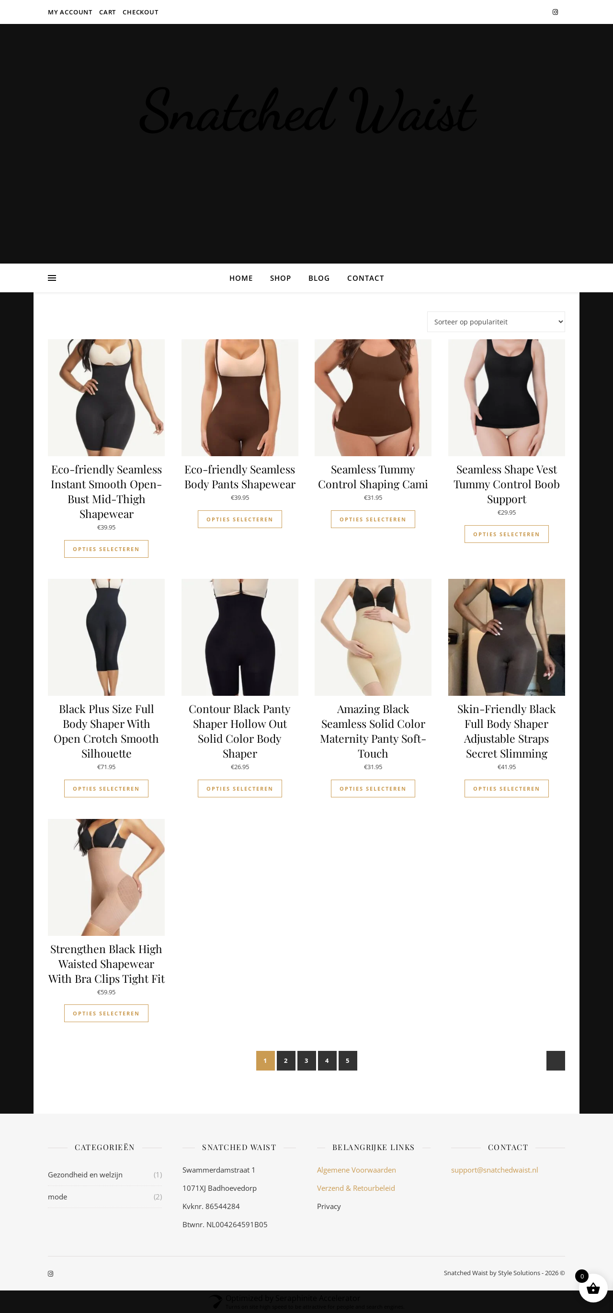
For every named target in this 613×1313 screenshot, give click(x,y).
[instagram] (555, 12)
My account (70, 12)
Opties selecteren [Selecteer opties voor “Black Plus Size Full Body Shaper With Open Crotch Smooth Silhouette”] (106, 788)
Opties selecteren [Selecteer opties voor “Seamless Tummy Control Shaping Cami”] (373, 519)
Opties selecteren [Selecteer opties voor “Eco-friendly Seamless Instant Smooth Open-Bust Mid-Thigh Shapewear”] (106, 549)
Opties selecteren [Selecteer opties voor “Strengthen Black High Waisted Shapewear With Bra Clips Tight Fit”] (106, 1013)
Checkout (140, 12)
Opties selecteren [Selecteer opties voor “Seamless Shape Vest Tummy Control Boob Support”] (506, 534)
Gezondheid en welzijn (85, 1174)
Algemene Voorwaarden (356, 1170)
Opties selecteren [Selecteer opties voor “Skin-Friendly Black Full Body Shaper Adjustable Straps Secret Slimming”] (506, 788)
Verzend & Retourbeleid (356, 1188)
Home (241, 278)
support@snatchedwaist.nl (494, 1170)
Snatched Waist (306, 110)
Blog (319, 278)
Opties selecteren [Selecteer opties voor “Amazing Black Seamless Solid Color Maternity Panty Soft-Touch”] (373, 788)
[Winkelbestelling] (496, 321)
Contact (365, 278)
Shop (280, 278)
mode (57, 1196)
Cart (107, 12)
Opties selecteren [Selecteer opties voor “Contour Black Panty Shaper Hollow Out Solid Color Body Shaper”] (239, 788)
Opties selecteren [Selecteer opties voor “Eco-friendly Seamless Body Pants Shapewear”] (239, 519)
